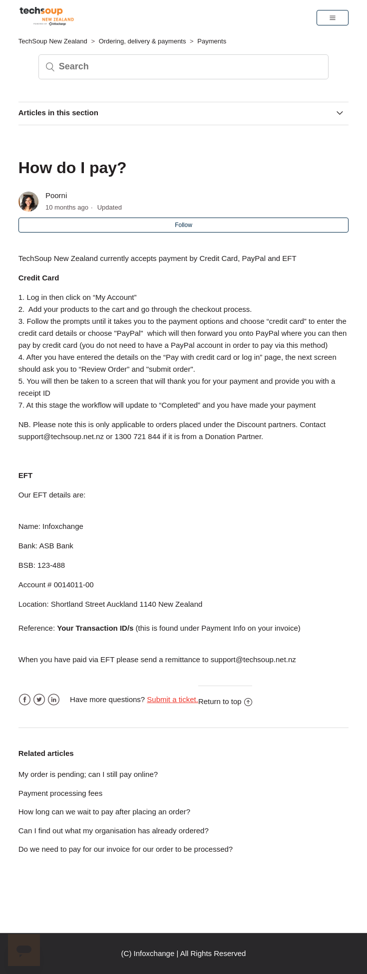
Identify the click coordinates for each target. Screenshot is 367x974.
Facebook (24, 700)
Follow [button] (183, 225)
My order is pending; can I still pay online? (88, 774)
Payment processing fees (60, 793)
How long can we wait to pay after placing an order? (104, 811)
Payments (211, 41)
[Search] (183, 66)
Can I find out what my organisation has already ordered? (113, 830)
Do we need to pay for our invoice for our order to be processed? (125, 849)
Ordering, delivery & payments (142, 41)
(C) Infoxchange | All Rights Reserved (183, 953)
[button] (333, 17)
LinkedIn (53, 700)
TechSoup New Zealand (52, 41)
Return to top (225, 701)
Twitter (39, 700)
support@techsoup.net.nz (61, 436)
